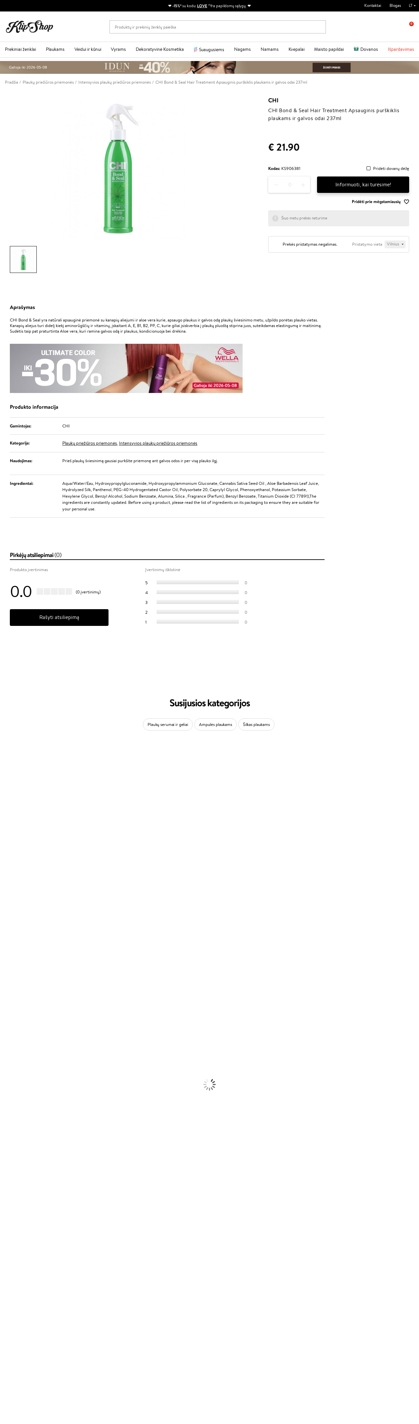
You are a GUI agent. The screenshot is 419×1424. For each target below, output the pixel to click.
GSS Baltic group (163, 1275)
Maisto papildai (329, 49)
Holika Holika (12, 953)
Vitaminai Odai (13, 1190)
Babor (5, 768)
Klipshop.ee (156, 1295)
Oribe (5, 921)
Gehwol (7, 863)
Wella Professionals (17, 889)
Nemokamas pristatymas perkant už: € (47, 1222)
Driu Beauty (11, 883)
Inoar (5, 774)
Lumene (7, 998)
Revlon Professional (18, 915)
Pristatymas (89, 1264)
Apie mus (86, 1245)
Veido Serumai (13, 1081)
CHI (273, 100)
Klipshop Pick (158, 1264)
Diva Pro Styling (15, 902)
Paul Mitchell (12, 985)
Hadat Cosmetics (15, 908)
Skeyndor (8, 895)
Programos (157, 1238)
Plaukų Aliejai (12, 1030)
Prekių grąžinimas (128, 1222)
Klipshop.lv (156, 1282)
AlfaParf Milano (14, 966)
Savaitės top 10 (159, 1251)
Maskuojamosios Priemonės (25, 1132)
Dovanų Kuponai (93, 1270)
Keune (6, 857)
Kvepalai (297, 49)
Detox (5, 1196)
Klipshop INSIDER (26, 1264)
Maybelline (10, 812)
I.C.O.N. (7, 806)
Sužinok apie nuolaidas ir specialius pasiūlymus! (353, 1248)
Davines (7, 755)
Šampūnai (9, 1017)
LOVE (202, 6)
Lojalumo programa (163, 1257)
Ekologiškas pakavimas (234, 1222)
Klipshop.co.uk (159, 1288)
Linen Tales (10, 838)
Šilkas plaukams (256, 724)
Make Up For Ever (16, 991)
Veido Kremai (12, 1068)
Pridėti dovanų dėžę (391, 168)
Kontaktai (372, 5)
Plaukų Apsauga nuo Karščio (25, 1055)
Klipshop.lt (21, 1238)
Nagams (242, 49)
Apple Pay (19, 1257)
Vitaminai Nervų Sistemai (23, 1203)
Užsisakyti (337, 1277)
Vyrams (118, 49)
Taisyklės (18, 1245)
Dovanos (369, 49)
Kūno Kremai (12, 1075)
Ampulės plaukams (215, 724)
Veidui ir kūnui (87, 49)
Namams (270, 49)
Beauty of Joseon (16, 819)
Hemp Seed (11, 972)
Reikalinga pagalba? (22, 1329)
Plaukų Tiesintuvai (16, 1042)
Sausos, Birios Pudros (19, 1139)
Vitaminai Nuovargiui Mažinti (26, 1183)
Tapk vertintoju (159, 1245)
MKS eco (8, 927)
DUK (14, 1270)
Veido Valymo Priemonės (23, 1087)
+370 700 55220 (20, 1335)
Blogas (395, 5)
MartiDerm (10, 825)
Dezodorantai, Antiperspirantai (28, 1100)
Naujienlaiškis (334, 1238)
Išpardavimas (401, 49)
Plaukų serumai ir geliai (168, 724)
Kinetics (7, 934)
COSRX (7, 844)
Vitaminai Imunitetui (19, 1209)
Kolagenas (9, 1177)
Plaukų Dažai (11, 1062)
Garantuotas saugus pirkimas (343, 1222)
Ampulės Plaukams (17, 1036)
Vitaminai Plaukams (17, 1170)
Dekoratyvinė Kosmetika (160, 49)
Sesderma (9, 787)
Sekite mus (15, 1370)
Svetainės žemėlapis (28, 1277)
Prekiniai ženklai (20, 49)
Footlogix (8, 940)
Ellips (4, 876)
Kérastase (9, 780)
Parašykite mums (20, 1347)
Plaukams (55, 49)
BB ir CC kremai (14, 1145)
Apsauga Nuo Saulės (18, 1106)
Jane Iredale (11, 799)
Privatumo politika (26, 1251)
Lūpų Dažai (10, 1164)
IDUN (5, 978)
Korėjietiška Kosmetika (20, 1113)
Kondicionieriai (13, 1023)
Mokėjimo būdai (92, 1257)
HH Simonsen (12, 959)
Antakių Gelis (12, 1126)
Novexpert (10, 1004)
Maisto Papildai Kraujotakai (24, 1215)
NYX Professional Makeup (23, 851)
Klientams (88, 1238)
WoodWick (10, 832)
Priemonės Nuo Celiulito (22, 1094)
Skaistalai (8, 1158)
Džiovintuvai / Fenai (18, 1049)
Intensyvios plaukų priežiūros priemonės (158, 443)
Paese (5, 870)
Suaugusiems (211, 49)
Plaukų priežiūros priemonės (89, 443)
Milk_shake (10, 761)
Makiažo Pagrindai (16, 1119)
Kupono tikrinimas (94, 1277)
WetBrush (9, 793)
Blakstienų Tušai (14, 1151)
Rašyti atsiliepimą (59, 617)
